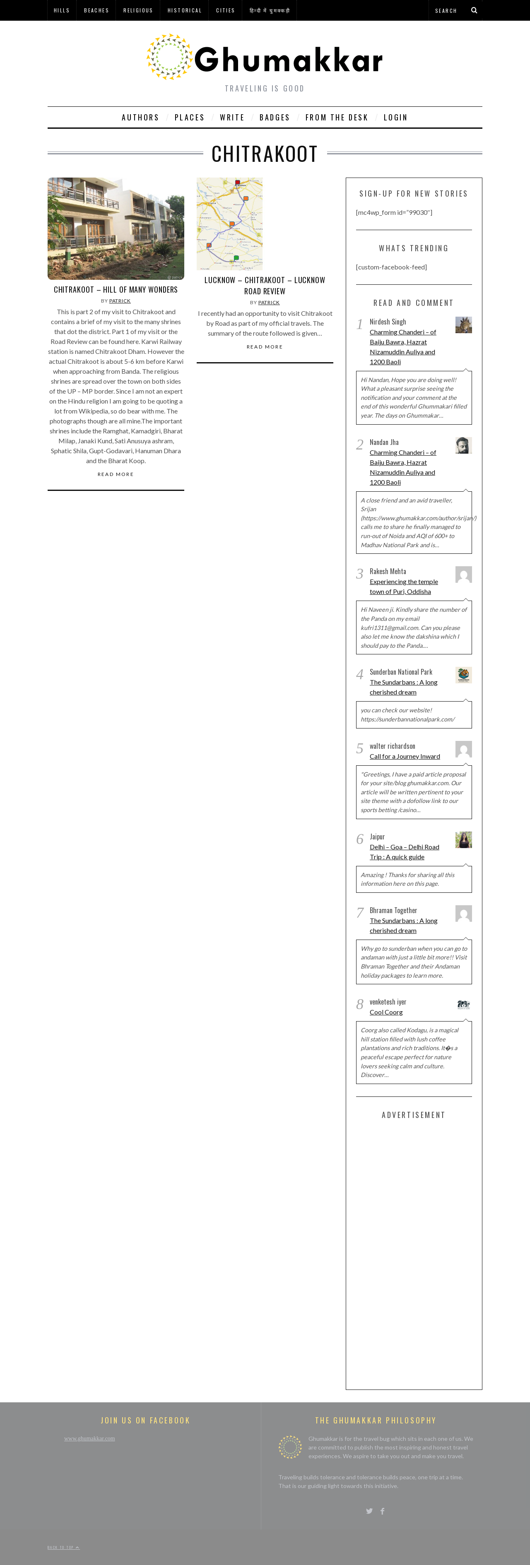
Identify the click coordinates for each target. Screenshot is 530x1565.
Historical (185, 10)
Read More (116, 474)
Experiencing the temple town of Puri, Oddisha (404, 586)
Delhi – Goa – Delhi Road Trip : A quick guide (404, 852)
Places (190, 117)
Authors (140, 117)
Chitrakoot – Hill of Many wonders (116, 289)
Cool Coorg (386, 1012)
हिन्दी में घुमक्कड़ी (270, 10)
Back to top (64, 1547)
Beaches (96, 10)
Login (396, 117)
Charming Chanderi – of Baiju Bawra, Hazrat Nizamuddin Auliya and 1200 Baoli (403, 346)
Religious (138, 10)
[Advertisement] (418, 1253)
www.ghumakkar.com (89, 1438)
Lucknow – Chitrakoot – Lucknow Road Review (265, 285)
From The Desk (337, 117)
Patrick (120, 301)
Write (232, 117)
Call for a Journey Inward (405, 756)
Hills (62, 10)
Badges (275, 117)
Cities (225, 10)
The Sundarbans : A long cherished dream (404, 687)
